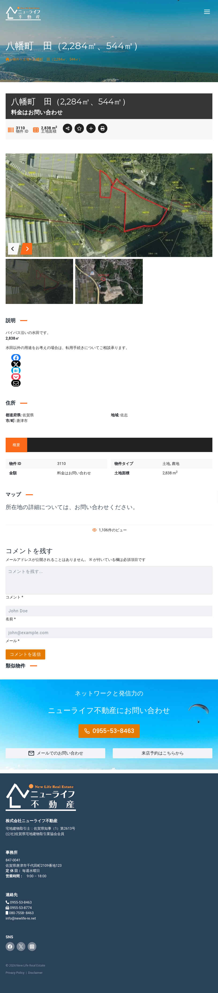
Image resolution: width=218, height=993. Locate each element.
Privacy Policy (15, 972)
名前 (11, 619)
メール (12, 641)
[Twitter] (21, 946)
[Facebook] (10, 946)
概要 (16, 445)
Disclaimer (35, 972)
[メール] (109, 633)
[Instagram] (32, 946)
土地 (26, 59)
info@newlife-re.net (21, 918)
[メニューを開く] (206, 11)
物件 (16, 59)
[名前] (109, 611)
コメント (14, 597)
